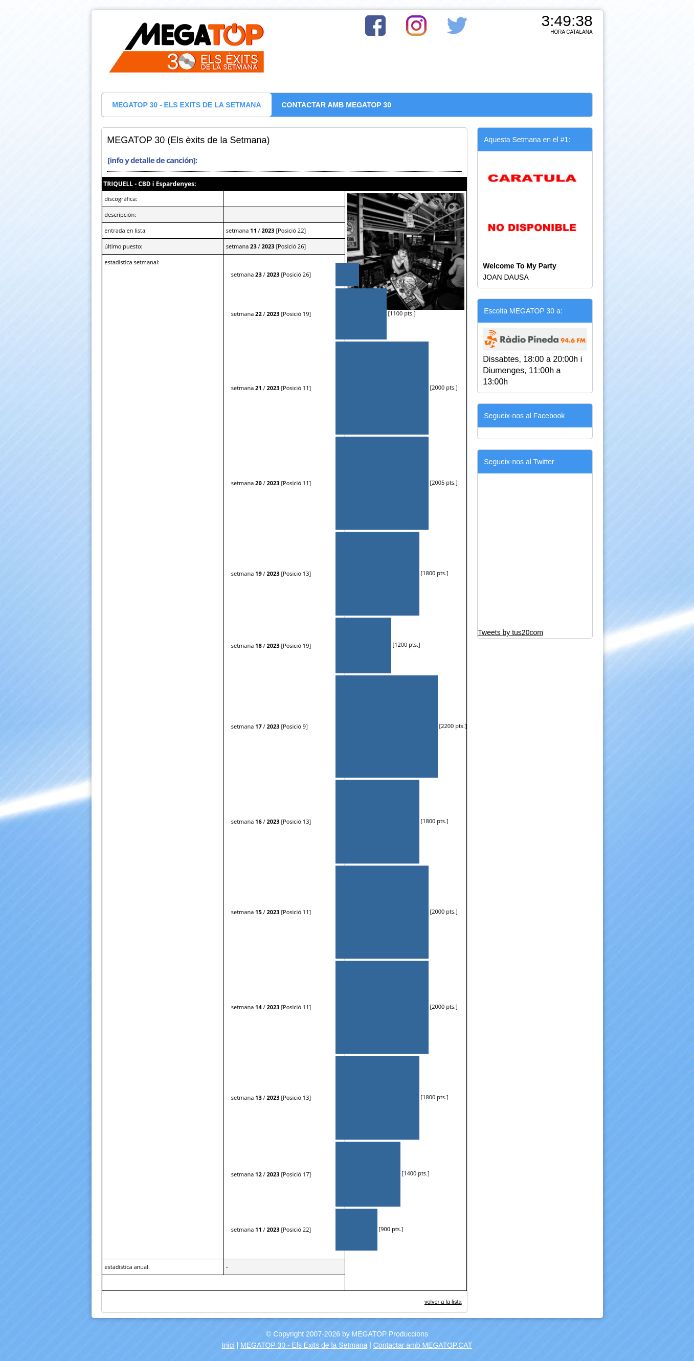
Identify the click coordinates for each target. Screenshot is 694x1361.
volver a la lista (443, 1302)
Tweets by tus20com (510, 632)
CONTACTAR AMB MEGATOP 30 (336, 105)
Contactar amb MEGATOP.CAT (422, 1345)
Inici (228, 1345)
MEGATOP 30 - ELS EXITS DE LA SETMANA (186, 105)
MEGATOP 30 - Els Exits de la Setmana (303, 1345)
